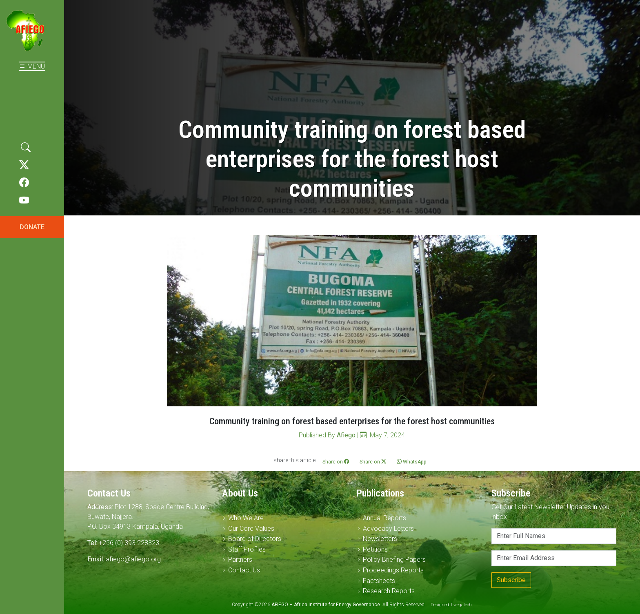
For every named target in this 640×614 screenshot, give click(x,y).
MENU (32, 66)
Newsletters (380, 539)
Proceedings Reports (393, 570)
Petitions (375, 549)
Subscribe (511, 580)
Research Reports (389, 591)
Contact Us (244, 570)
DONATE (32, 227)
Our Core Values (251, 528)
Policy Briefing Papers (394, 559)
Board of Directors (254, 539)
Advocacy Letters (388, 528)
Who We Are (246, 518)
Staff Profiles (247, 549)
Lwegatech (461, 604)
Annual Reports (384, 518)
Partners (240, 559)
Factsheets (379, 581)
